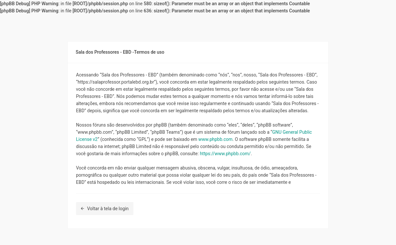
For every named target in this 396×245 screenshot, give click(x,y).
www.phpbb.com (215, 139)
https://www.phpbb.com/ (225, 153)
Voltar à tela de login (105, 208)
